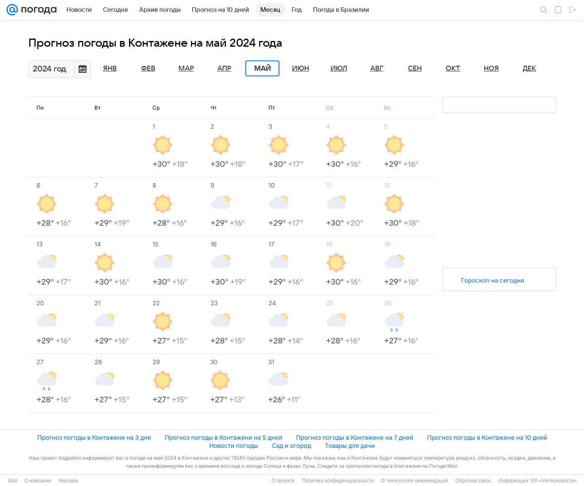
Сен (415, 68)
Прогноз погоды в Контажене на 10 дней (487, 437)
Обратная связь (473, 481)
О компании (37, 481)
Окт (453, 68)
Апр (224, 68)
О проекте (283, 481)
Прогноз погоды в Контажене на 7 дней (354, 437)
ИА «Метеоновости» (554, 481)
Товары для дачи (350, 445)
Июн (300, 68)
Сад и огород (291, 445)
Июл (339, 68)
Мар (186, 68)
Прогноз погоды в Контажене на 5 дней (223, 437)
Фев (148, 68)
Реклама (68, 481)
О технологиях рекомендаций (414, 481)
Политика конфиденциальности (338, 481)
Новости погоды (233, 445)
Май (262, 68)
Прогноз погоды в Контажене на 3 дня (94, 437)
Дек (529, 68)
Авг (376, 68)
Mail (12, 481)
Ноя (491, 68)
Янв (110, 68)
